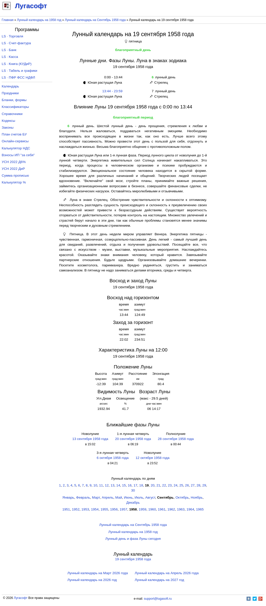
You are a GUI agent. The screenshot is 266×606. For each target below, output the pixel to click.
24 (175, 485)
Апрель (107, 497)
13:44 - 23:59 (112, 91)
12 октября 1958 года (153, 458)
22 (164, 485)
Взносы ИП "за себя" (18, 155)
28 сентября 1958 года (176, 439)
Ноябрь (197, 497)
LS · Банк (9, 50)
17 (135, 485)
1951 (66, 509)
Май (118, 497)
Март (96, 497)
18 (141, 485)
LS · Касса (10, 57)
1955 (104, 509)
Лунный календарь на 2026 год (92, 580)
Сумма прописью (15, 175)
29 (204, 485)
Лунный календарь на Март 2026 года (97, 573)
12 (107, 485)
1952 (76, 509)
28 (198, 485)
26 (187, 485)
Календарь (10, 86)
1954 (95, 509)
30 (133, 490)
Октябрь (182, 497)
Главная (8, 20)
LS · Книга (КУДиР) (17, 64)
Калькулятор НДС (16, 148)
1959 (142, 509)
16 (130, 485)
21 (158, 485)
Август (150, 497)
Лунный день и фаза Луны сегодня (133, 539)
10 (95, 485)
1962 (171, 509)
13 (112, 485)
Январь (68, 497)
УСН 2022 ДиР (13, 169)
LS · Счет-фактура (16, 43)
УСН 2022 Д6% (14, 162)
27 (193, 485)
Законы (8, 127)
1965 (200, 509)
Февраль (83, 497)
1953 (85, 509)
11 (101, 485)
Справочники (12, 114)
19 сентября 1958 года (133, 559)
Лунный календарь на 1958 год (39, 20)
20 (152, 485)
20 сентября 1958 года (133, 439)
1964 (190, 509)
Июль (139, 497)
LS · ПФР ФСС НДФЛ (18, 77)
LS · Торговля (12, 36)
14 (118, 485)
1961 (161, 509)
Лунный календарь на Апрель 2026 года (167, 573)
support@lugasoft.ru (158, 598)
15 (124, 485)
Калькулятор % (14, 182)
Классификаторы (15, 107)
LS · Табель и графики (19, 71)
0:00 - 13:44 (112, 77)
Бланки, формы (14, 100)
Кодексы (8, 121)
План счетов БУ (14, 134)
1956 (114, 509)
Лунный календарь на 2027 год (159, 580)
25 (181, 485)
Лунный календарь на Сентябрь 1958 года (95, 20)
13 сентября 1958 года (90, 439)
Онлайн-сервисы (15, 141)
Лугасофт (21, 598)
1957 (123, 509)
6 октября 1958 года (113, 458)
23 (170, 485)
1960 (152, 509)
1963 (180, 509)
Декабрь (133, 502)
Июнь (128, 497)
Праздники (10, 93)
